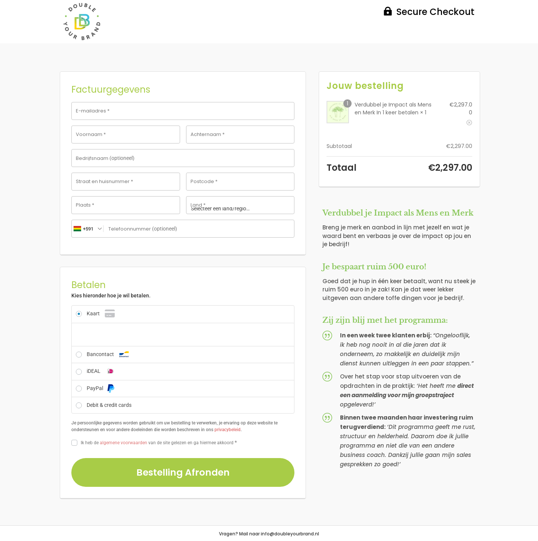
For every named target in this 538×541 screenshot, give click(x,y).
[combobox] (87, 228)
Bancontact (109, 354)
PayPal (101, 388)
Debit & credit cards (109, 405)
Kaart (102, 313)
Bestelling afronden (183, 472)
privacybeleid (227, 429)
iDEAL (102, 371)
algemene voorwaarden (123, 442)
